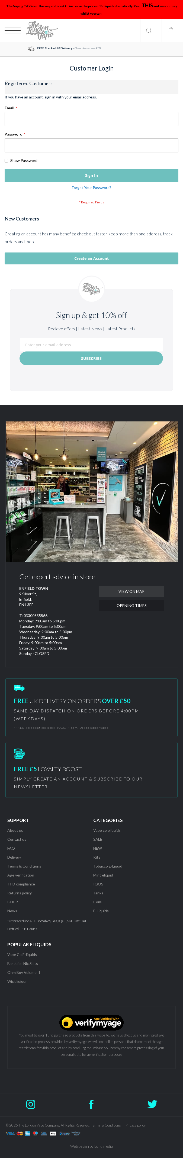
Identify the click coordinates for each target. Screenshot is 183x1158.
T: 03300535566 (33, 615)
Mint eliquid (103, 875)
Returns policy (19, 893)
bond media (103, 1146)
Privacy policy (136, 1125)
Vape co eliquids (107, 830)
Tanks (98, 893)
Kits (96, 857)
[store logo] (42, 30)
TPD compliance (21, 884)
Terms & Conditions (24, 866)
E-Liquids (101, 911)
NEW (97, 848)
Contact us (16, 839)
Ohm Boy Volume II (23, 972)
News (12, 911)
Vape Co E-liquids (22, 954)
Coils (97, 902)
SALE (97, 839)
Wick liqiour (17, 981)
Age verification (20, 875)
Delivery (14, 857)
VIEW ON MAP (131, 591)
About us (15, 830)
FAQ (11, 848)
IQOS (98, 884)
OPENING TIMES (132, 605)
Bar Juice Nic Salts (22, 963)
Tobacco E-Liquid (108, 866)
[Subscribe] (91, 358)
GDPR (12, 902)
